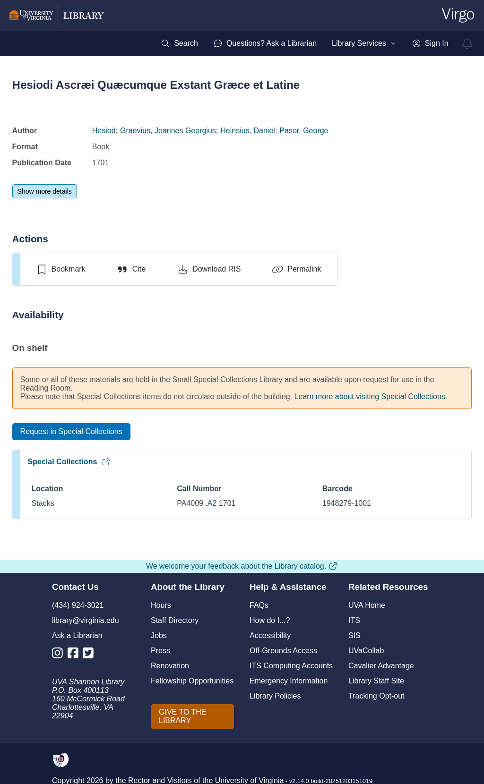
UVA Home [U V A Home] (366, 605)
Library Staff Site (376, 681)
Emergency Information (289, 681)
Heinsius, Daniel (247, 131)
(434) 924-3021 (78, 605)
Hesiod (104, 131)
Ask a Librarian (77, 635)
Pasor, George (303, 131)
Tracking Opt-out (376, 696)
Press (160, 651)
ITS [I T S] (354, 620)
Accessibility (270, 635)
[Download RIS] (209, 269)
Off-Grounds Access (283, 651)
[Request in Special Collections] (71, 431)
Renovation (170, 666)
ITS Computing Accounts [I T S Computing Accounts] (291, 666)
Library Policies (275, 696)
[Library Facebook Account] (75, 655)
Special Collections (70, 462)
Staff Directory (175, 620)
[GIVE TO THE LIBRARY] (192, 716)
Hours (161, 605)
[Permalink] (296, 269)
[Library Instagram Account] (60, 655)
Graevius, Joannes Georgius (168, 131)
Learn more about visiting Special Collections (369, 396)
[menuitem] (179, 43)
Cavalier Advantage (381, 666)
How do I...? (270, 620)
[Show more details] (44, 191)
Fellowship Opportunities (192, 681)
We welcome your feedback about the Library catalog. (242, 566)
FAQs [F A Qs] (259, 605)
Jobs (159, 635)
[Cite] (131, 269)
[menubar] (304, 43)
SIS (354, 635)
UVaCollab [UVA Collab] (366, 651)
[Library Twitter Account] (90, 655)
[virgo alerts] (467, 43)
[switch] (61, 269)
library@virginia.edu (85, 620)
